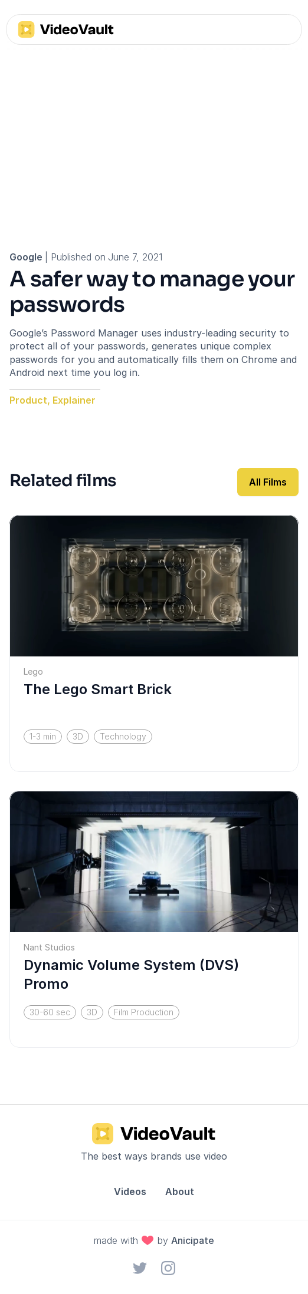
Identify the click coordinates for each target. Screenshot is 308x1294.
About (179, 1191)
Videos (130, 1191)
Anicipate (192, 1240)
